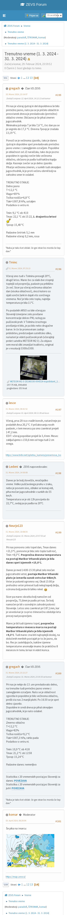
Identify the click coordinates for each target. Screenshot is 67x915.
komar (41, 37)
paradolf (21, 37)
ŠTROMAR (32, 37)
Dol (5, 78)
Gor (6, 884)
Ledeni (13, 466)
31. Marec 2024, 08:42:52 (17, 409)
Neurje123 (16, 526)
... (24, 78)
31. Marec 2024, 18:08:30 (17, 531)
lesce (12, 403)
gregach (14, 88)
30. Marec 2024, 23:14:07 (17, 94)
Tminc (13, 262)
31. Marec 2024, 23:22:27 (17, 672)
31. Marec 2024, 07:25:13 (19, 268)
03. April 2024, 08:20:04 (16, 820)
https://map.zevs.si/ (16, 876)
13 (31, 78)
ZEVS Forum (33, 4)
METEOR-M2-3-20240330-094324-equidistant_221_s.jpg (36, 381)
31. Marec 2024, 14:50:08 (17, 472)
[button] (4, 15)
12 (27, 78)
